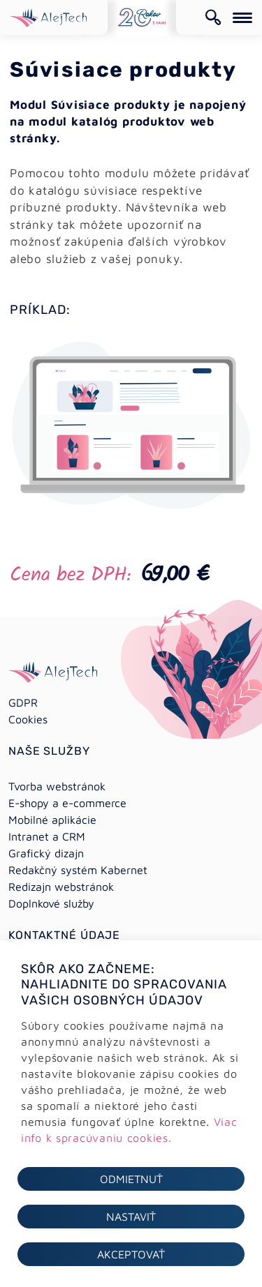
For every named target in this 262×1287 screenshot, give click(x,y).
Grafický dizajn (46, 853)
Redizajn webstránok (61, 886)
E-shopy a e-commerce (67, 803)
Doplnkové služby (51, 903)
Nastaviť (131, 1216)
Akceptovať (131, 1254)
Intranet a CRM (46, 836)
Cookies (28, 719)
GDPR (23, 702)
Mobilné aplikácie (52, 819)
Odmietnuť (131, 1179)
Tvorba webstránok (56, 786)
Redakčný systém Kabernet (77, 870)
